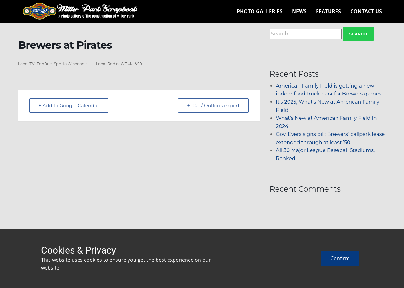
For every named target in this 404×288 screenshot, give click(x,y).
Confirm (340, 258)
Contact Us (366, 11)
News (299, 11)
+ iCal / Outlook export (213, 105)
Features (328, 11)
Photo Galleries (259, 11)
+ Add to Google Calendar (69, 105)
